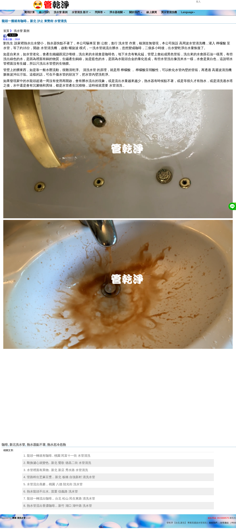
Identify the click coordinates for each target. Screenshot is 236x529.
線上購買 (151, 12)
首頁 (6, 31)
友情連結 (224, 522)
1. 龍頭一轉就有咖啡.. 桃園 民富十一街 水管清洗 (56, 455)
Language (188, 12)
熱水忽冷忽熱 (56, 444)
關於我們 (135, 12)
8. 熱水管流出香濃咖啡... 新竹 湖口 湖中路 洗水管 (57, 505)
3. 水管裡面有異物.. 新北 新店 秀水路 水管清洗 (55, 470)
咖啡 (5, 444)
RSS (234, 522)
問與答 (100, 12)
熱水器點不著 (36, 444)
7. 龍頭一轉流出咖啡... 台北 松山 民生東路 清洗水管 (59, 498)
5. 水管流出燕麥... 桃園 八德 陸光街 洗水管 (53, 484)
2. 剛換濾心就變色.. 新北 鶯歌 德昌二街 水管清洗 (57, 463)
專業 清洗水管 (19, 518)
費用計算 (29, 12)
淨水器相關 (117, 12)
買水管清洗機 (169, 12)
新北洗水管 (17, 444)
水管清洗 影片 (81, 12)
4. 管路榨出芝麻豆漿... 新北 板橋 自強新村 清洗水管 (59, 477)
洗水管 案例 (61, 12)
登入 (198, 1)
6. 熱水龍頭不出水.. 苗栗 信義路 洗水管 (50, 491)
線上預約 (44, 12)
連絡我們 (213, 522)
